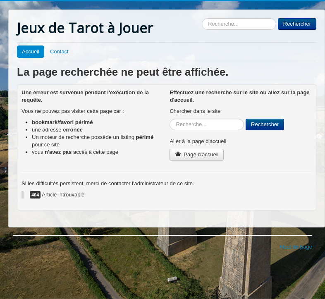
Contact (59, 51)
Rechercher (297, 24)
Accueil (30, 51)
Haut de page (296, 247)
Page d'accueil (196, 154)
